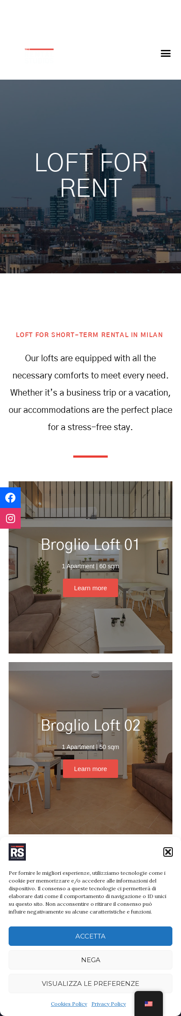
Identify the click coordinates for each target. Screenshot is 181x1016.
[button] (168, 852)
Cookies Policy (69, 1004)
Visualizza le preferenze (90, 983)
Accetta (90, 936)
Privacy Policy (108, 1004)
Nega (90, 960)
